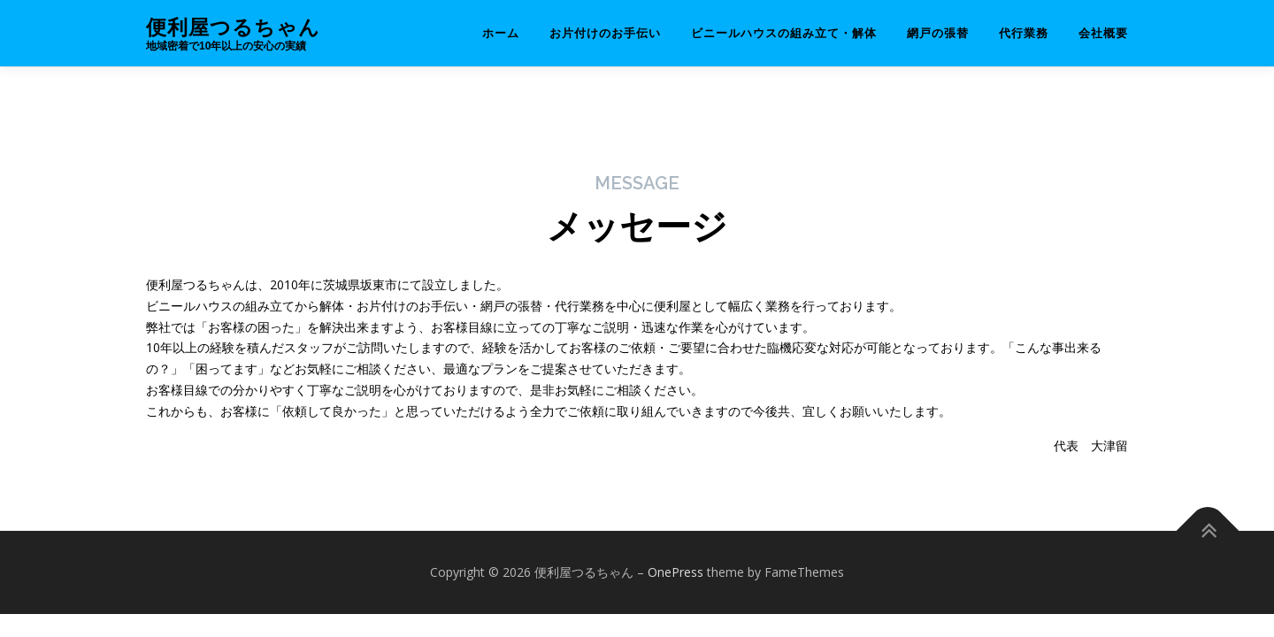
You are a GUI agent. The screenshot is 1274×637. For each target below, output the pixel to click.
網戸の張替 (938, 33)
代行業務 (1023, 33)
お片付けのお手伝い (605, 33)
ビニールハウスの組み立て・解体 (784, 33)
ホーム (500, 33)
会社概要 (1103, 33)
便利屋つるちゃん (233, 27)
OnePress (675, 572)
